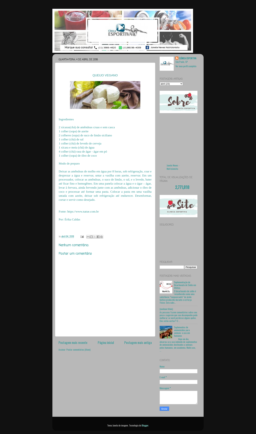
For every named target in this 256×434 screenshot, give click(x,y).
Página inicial (106, 342)
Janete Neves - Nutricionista (173, 167)
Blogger (145, 425)
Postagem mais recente (73, 342)
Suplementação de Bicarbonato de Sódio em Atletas (185, 285)
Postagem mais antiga (138, 342)
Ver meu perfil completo (185, 66)
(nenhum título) (166, 309)
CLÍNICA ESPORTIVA (187, 58)
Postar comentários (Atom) (78, 349)
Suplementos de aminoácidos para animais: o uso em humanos (182, 331)
